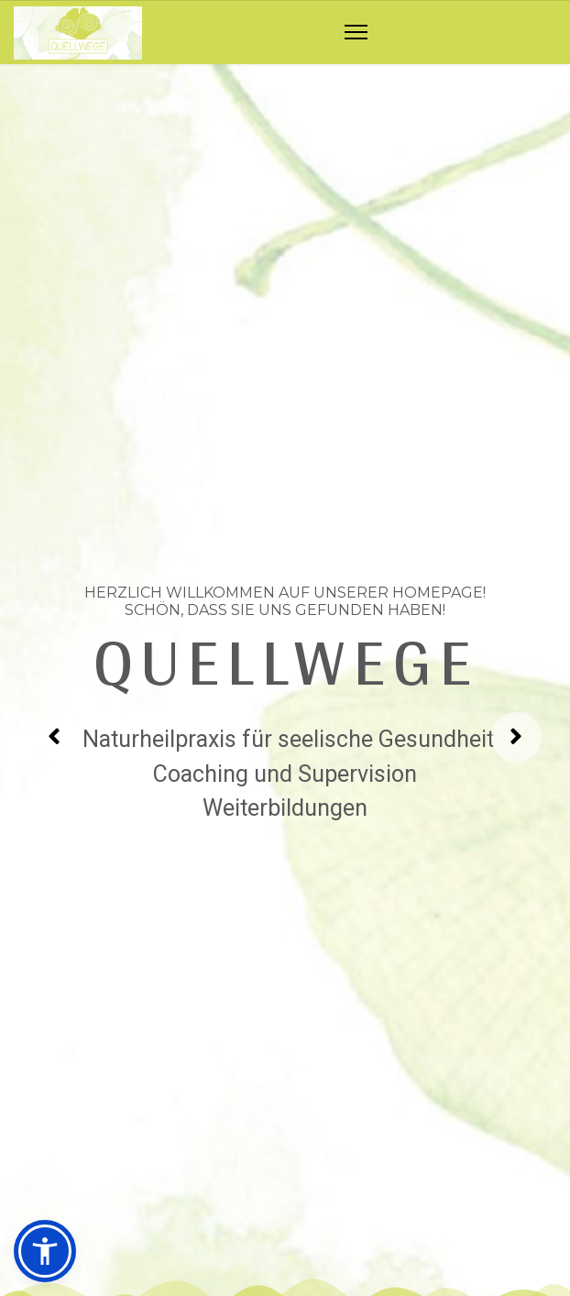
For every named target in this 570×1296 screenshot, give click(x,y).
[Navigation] (356, 33)
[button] (44, 1251)
